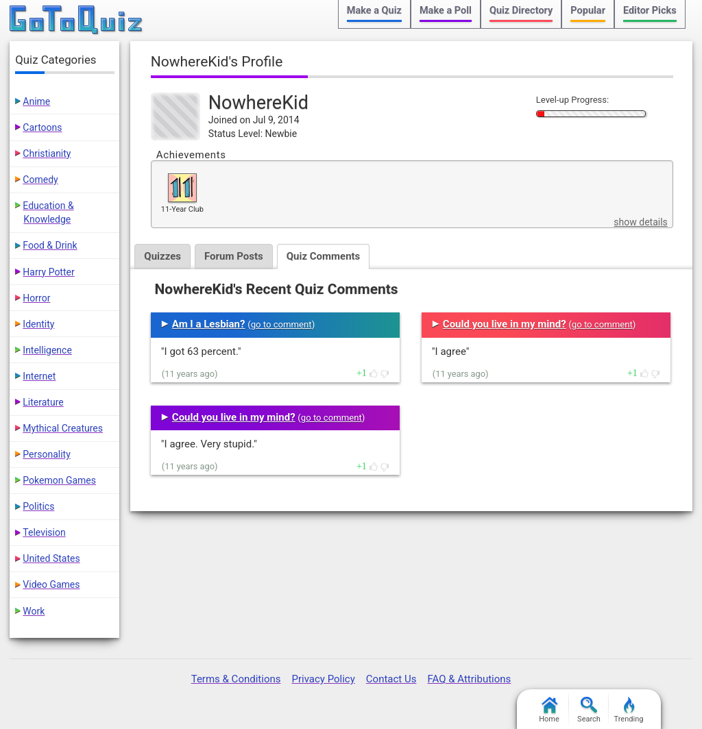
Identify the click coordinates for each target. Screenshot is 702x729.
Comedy (40, 179)
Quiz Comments (324, 256)
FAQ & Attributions (469, 679)
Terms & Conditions (236, 679)
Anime (36, 101)
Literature (43, 402)
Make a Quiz (374, 10)
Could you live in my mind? (233, 417)
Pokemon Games (59, 480)
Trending (629, 710)
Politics (38, 506)
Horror (36, 298)
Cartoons (42, 127)
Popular (587, 10)
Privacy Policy (322, 679)
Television (44, 532)
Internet (39, 376)
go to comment (281, 324)
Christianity (47, 153)
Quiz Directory (521, 10)
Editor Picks (650, 10)
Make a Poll (446, 10)
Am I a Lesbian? (208, 324)
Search (589, 710)
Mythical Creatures (63, 428)
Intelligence (47, 350)
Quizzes (162, 256)
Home (549, 710)
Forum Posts (233, 256)
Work (34, 611)
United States (51, 558)
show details (640, 222)
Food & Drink (50, 245)
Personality (46, 454)
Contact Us (391, 679)
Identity (38, 324)
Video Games (51, 584)
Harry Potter (48, 272)
